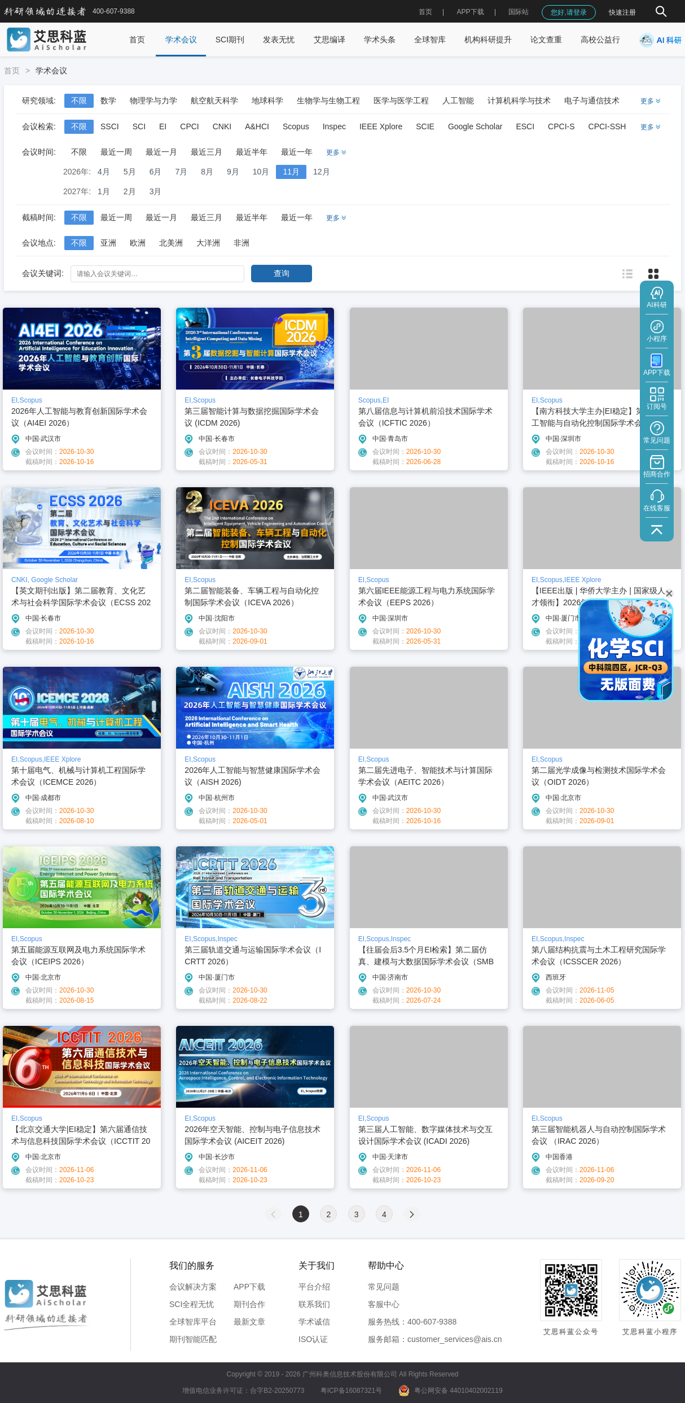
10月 (261, 171)
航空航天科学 (214, 100)
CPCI (189, 126)
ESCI (525, 126)
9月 (233, 171)
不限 (79, 100)
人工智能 (458, 100)
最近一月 (161, 151)
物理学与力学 (153, 100)
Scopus (296, 126)
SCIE (425, 126)
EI (162, 126)
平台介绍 (314, 1286)
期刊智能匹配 (193, 1339)
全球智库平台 (193, 1321)
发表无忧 (279, 39)
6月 (156, 171)
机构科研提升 (488, 39)
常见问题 (383, 1286)
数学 (108, 100)
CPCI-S (561, 126)
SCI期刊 (230, 39)
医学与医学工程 (401, 100)
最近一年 (297, 151)
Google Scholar (475, 126)
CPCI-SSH (607, 126)
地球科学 (267, 100)
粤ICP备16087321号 (351, 1391)
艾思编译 (329, 39)
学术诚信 (314, 1321)
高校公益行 (600, 39)
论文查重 (546, 39)
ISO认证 (313, 1339)
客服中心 (383, 1304)
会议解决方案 (193, 1286)
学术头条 (380, 39)
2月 (130, 191)
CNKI (222, 126)
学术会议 (181, 39)
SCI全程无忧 (191, 1304)
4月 (104, 171)
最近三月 (206, 151)
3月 (156, 191)
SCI (139, 126)
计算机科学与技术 (519, 100)
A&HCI (257, 126)
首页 (425, 12)
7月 (181, 171)
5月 (130, 171)
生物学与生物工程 (328, 100)
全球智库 (430, 39)
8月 (207, 171)
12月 (321, 171)
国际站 (518, 12)
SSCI (109, 126)
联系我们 (314, 1304)
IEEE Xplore (380, 126)
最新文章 (249, 1321)
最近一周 (116, 151)
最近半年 (251, 151)
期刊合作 (249, 1304)
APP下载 (249, 1286)
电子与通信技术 (592, 100)
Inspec (334, 126)
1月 (104, 191)
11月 (291, 171)
